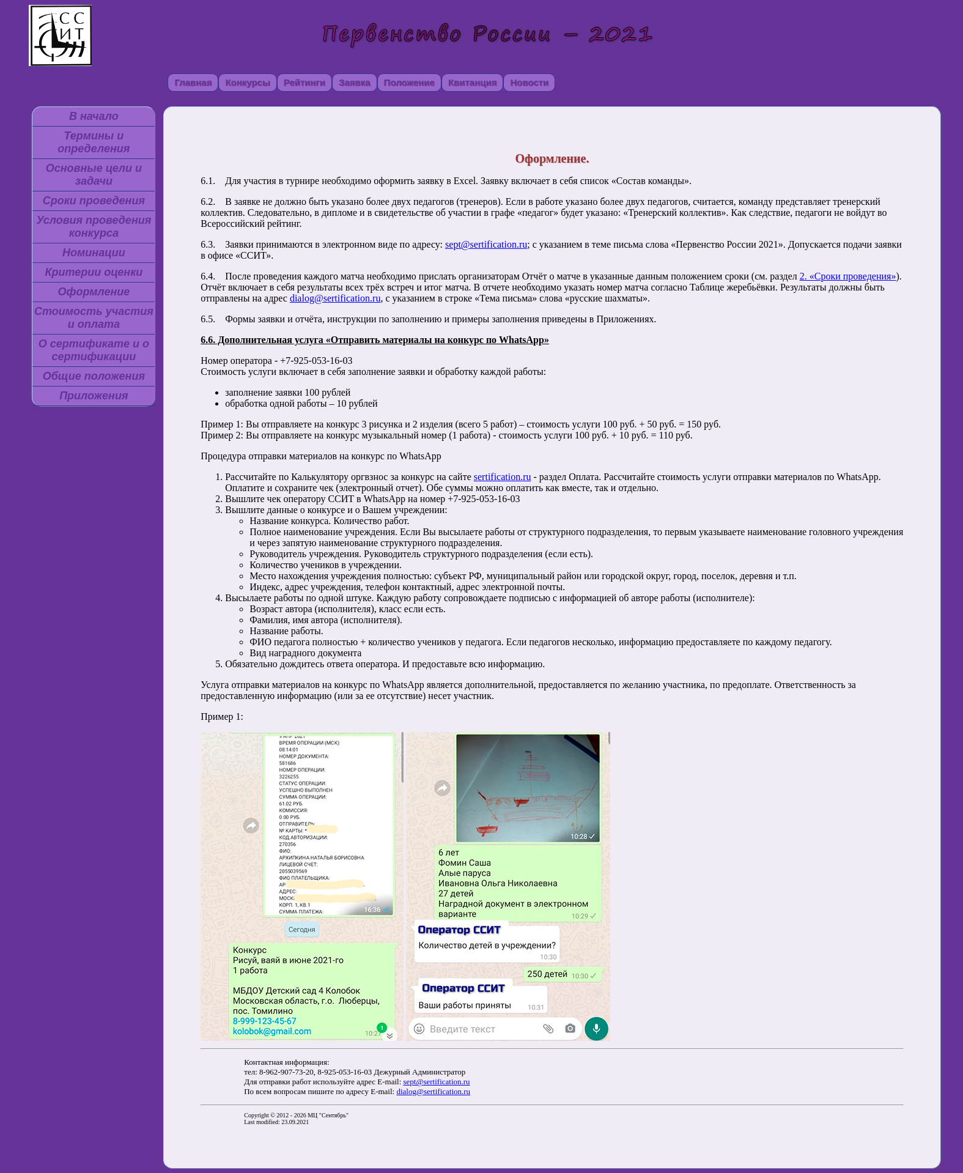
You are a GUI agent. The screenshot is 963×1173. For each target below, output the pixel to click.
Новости (529, 82)
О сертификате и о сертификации (94, 350)
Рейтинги (304, 82)
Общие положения (94, 376)
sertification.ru (502, 477)
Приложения (93, 396)
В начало (94, 116)
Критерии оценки (93, 272)
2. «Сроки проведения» (848, 276)
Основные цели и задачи (94, 174)
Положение (409, 82)
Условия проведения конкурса (93, 226)
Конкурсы (247, 82)
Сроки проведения (94, 200)
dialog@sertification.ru (335, 298)
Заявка (355, 82)
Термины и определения (93, 142)
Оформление (93, 292)
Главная (193, 82)
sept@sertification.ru (486, 244)
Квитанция (472, 82)
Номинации (93, 252)
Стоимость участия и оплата (93, 317)
